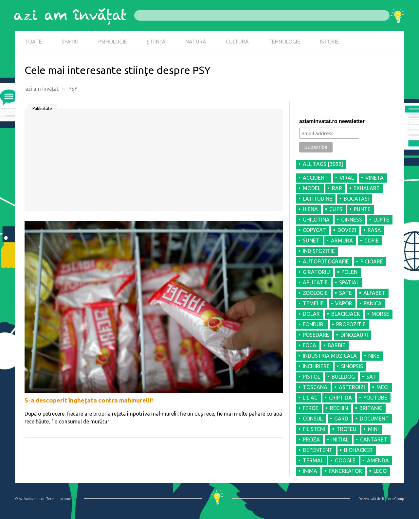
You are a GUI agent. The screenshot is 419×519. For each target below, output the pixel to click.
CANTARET (373, 439)
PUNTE (362, 209)
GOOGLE (345, 460)
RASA (374, 230)
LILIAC (310, 398)
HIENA (310, 209)
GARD (341, 418)
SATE (345, 293)
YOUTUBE (375, 398)
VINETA (374, 178)
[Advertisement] (154, 162)
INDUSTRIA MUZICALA (330, 356)
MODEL (311, 188)
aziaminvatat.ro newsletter (332, 121)
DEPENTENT (318, 450)
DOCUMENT (374, 418)
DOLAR (311, 314)
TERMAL (313, 460)
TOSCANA (315, 387)
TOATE (33, 42)
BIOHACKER (358, 450)
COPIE (371, 240)
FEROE (311, 408)
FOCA (309, 345)
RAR (337, 188)
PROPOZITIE (351, 324)
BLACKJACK (345, 314)
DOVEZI (346, 230)
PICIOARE (371, 261)
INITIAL (340, 439)
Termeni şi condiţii (61, 499)
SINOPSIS (352, 366)
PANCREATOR (345, 471)
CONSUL (313, 418)
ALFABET (374, 293)
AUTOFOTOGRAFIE (326, 261)
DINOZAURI (354, 335)
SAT (371, 377)
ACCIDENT (315, 178)
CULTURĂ (237, 42)
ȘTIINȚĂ (156, 42)
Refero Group (393, 499)
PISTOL (311, 377)
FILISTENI (314, 429)
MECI (382, 387)
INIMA (310, 471)
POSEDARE (316, 335)
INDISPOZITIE (319, 251)
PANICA (373, 303)
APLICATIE (315, 282)
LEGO (380, 471)
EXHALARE (366, 188)
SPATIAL (349, 282)
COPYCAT (314, 230)
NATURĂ (195, 42)
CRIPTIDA (340, 398)
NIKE (373, 356)
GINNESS (351, 220)
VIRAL (346, 178)
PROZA (311, 439)
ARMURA (342, 240)
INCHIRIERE (316, 366)
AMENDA (378, 460)
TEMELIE (313, 303)
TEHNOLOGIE (284, 42)
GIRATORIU (316, 272)
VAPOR (343, 303)
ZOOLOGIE (315, 293)
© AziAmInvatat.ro (29, 499)
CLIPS (335, 209)
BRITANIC (370, 408)
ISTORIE (329, 42)
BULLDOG (343, 377)
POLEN (349, 272)
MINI (373, 429)
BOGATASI (356, 199)
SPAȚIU (70, 42)
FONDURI (314, 324)
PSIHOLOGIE (112, 42)
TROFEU (346, 429)
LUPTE (381, 220)
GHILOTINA (316, 220)
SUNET (311, 240)
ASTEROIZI (352, 387)
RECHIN (339, 408)
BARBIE (336, 345)
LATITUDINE (317, 199)
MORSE (380, 314)
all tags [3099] (323, 164)
